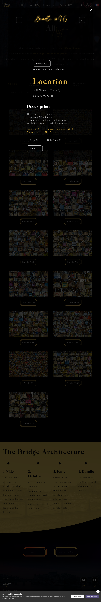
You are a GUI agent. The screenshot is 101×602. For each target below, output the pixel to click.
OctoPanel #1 (54, 140)
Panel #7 (34, 148)
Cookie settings (77, 596)
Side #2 (34, 140)
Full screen (41, 63)
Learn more (11, 598)
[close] (98, 591)
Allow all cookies (92, 596)
